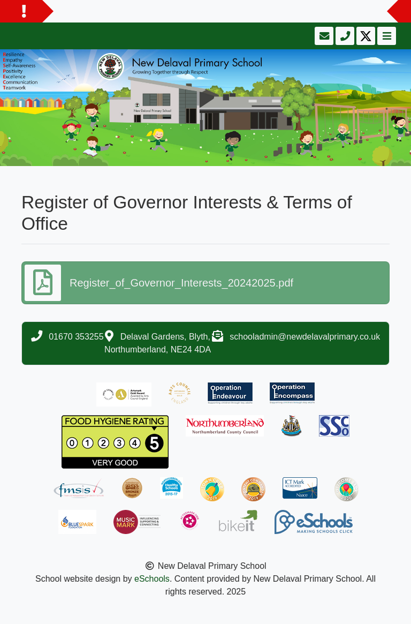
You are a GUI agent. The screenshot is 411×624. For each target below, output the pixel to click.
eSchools (152, 578)
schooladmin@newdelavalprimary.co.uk (305, 336)
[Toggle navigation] (385, 36)
